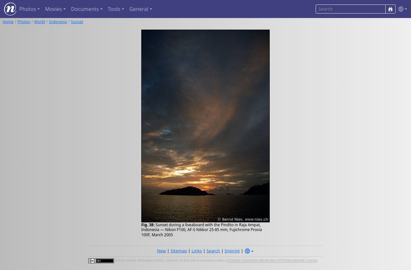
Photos (24, 21)
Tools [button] (114, 9)
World (39, 21)
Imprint (232, 251)
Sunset (77, 21)
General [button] (138, 9)
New (161, 251)
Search (213, 251)
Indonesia (58, 21)
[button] (401, 9)
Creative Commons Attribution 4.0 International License (272, 260)
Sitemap (179, 251)
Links (197, 251)
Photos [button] (27, 9)
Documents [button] (85, 9)
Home (8, 21)
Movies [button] (53, 9)
